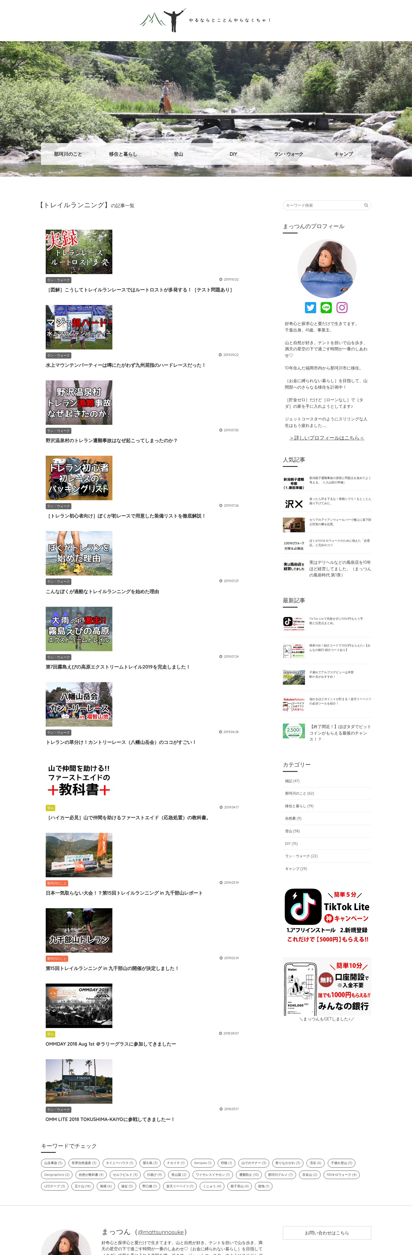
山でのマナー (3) (277, 1098)
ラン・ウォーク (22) (302, 886)
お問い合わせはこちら (327, 1171)
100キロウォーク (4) (88, 1122)
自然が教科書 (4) (130, 1110)
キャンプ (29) (295, 898)
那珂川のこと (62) (299, 823)
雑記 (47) (291, 811)
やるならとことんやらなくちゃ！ (206, 20)
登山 (178, 154)
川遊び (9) (202, 1110)
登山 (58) (291, 861)
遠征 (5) (207, 1122)
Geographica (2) (93, 1110)
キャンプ (343, 154)
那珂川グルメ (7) (342, 1110)
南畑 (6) (184, 1122)
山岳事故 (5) (54, 1098)
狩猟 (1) (247, 1098)
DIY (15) (290, 873)
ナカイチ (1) (191, 1098)
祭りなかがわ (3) (315, 1098)
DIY (233, 154)
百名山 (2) (53, 1122)
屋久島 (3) (163, 1098)
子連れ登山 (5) (56, 1110)
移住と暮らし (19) (299, 836)
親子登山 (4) (331, 1122)
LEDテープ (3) (127, 1122)
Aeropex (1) (221, 1098)
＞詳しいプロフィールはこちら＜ (327, 438)
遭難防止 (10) (307, 1110)
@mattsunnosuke (166, 1167)
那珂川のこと (68, 154)
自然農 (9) (292, 848)
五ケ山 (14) (158, 1122)
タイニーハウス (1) (129, 1098)
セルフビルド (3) (169, 1110)
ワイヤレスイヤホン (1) (267, 1110)
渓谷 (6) (346, 1098)
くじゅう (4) (301, 1122)
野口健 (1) (231, 1122)
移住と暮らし (123, 154)
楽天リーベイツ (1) (265, 1122)
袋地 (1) (358, 1122)
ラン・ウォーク (288, 154)
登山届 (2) (228, 1110)
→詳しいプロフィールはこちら (182, 1198)
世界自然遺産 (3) (89, 1098)
